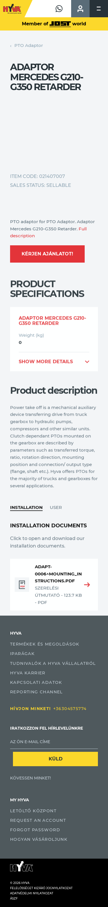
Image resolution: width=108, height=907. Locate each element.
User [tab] (56, 523)
